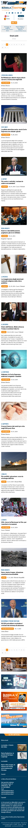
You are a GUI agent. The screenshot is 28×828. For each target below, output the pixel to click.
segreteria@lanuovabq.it (7, 792)
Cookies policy (13, 817)
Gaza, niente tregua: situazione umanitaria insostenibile (12, 573)
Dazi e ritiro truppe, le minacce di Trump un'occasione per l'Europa (8, 767)
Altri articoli (14, 734)
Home (14, 38)
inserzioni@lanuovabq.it (7, 794)
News (8, 16)
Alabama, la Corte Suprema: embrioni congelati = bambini (11, 375)
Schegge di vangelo (7, 27)
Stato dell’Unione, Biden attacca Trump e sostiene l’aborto (12, 328)
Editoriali (4, 236)
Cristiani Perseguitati (7, 628)
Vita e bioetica (5, 83)
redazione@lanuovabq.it (7, 790)
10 (2, 47)
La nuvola (4, 761)
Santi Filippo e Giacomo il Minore (20, 28)
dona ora (21, 16)
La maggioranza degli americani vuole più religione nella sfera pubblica (12, 281)
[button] (14, 23)
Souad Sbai (18, 482)
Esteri (3, 332)
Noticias (8, 18)
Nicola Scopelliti (19, 577)
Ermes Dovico (5, 86)
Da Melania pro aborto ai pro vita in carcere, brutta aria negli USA (13, 78)
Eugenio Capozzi (6, 239)
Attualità (4, 186)
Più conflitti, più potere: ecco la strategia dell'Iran (12, 477)
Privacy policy (4, 817)
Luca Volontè (20, 187)
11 (5, 47)
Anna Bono (4, 631)
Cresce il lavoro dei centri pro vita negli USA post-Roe (13, 427)
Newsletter (21, 19)
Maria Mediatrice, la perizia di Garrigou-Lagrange (7, 754)
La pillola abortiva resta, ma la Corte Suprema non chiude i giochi (14, 130)
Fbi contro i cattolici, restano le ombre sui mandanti (12, 182)
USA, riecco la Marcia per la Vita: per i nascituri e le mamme (14, 523)
